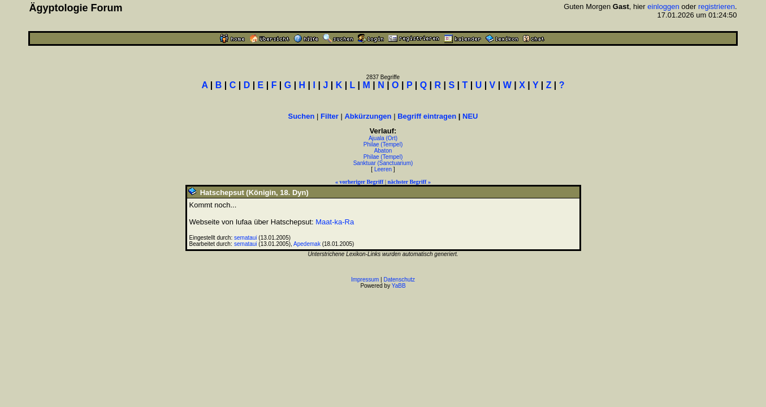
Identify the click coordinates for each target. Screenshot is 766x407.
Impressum (365, 279)
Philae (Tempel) (383, 144)
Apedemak (307, 244)
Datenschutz (400, 279)
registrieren (716, 6)
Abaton (383, 151)
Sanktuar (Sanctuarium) (383, 163)
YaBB (399, 286)
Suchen (301, 116)
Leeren (383, 169)
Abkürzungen (367, 116)
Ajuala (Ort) (383, 138)
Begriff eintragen (426, 116)
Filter (330, 116)
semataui (245, 238)
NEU (470, 116)
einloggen (663, 6)
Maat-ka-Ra (334, 222)
